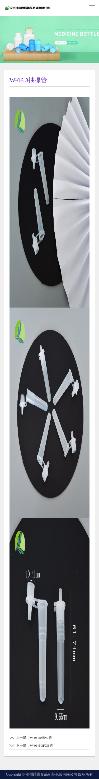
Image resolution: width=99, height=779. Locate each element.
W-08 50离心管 (41, 738)
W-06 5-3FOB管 (41, 745)
